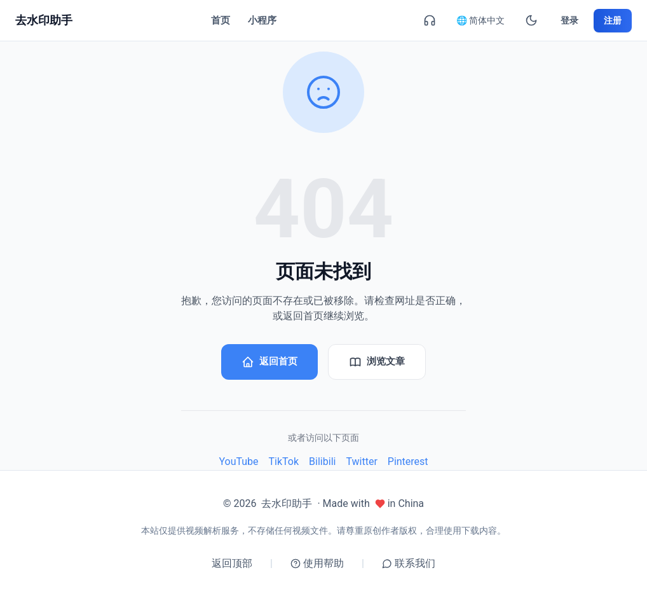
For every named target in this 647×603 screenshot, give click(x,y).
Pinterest (408, 462)
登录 (569, 20)
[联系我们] (430, 20)
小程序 (262, 20)
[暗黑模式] (531, 20)
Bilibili (322, 462)
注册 (613, 20)
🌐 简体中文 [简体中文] (480, 20)
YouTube (238, 462)
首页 (220, 20)
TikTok (284, 462)
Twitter (361, 462)
